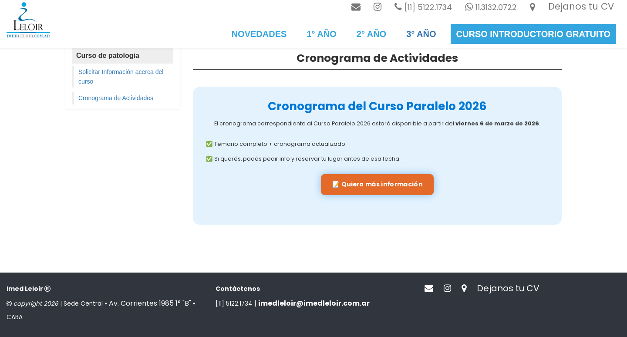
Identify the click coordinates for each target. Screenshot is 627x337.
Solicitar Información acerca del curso (120, 76)
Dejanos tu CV (581, 6)
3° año (421, 34)
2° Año (371, 34)
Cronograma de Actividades (115, 97)
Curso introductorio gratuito (533, 34)
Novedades (259, 34)
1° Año (321, 34)
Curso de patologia (107, 55)
